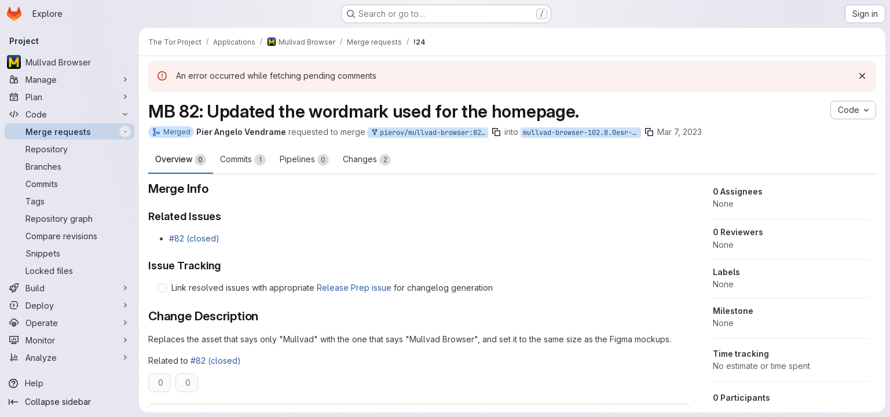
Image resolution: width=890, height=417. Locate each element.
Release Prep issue (354, 287)
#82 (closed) (194, 238)
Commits (243, 160)
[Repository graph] (69, 218)
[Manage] (69, 79)
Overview (180, 160)
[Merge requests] (69, 131)
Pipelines (304, 160)
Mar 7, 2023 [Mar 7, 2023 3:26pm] (679, 132)
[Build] (69, 288)
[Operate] (69, 322)
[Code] (69, 114)
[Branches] (69, 166)
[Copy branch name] (496, 132)
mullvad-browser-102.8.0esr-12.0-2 (582, 132)
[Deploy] (69, 305)
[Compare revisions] (69, 236)
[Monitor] (69, 340)
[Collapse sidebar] (69, 402)
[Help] (69, 383)
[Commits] (69, 183)
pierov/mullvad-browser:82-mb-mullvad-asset (429, 133)
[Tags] (69, 201)
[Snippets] (69, 253)
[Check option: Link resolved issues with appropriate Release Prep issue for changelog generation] (162, 287)
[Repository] (69, 149)
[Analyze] (69, 357)
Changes (367, 160)
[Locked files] (69, 270)
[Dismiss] (862, 76)
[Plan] (69, 97)
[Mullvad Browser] (69, 62)
